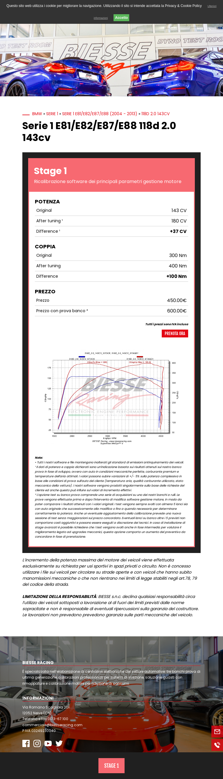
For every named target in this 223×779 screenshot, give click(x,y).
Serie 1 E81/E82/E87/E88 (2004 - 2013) (99, 114)
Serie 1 (52, 114)
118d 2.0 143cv (155, 114)
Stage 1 (111, 765)
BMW (37, 114)
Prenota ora (175, 333)
